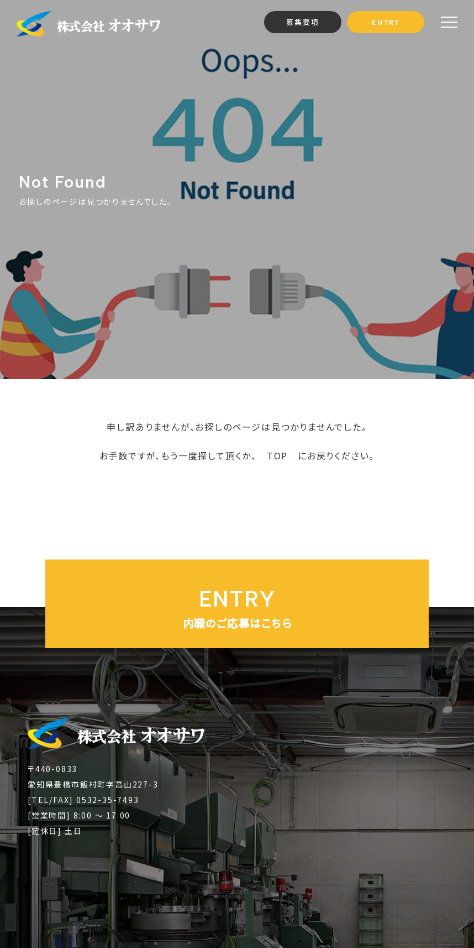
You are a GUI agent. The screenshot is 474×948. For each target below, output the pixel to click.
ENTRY (385, 22)
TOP (277, 455)
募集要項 (302, 22)
